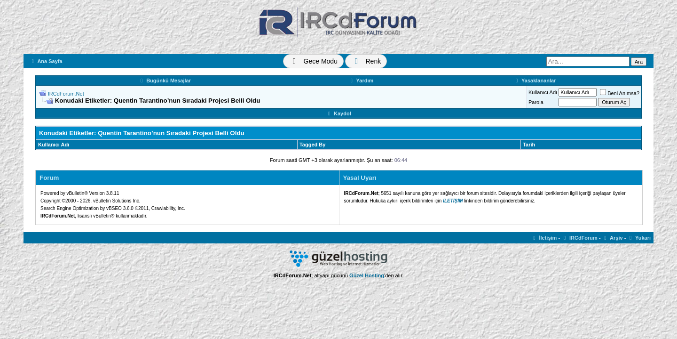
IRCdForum (579, 238)
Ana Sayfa (46, 61)
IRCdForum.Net (66, 94)
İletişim (544, 238)
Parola (535, 102)
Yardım (360, 80)
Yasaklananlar (534, 80)
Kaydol (338, 113)
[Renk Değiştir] (366, 61)
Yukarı (639, 238)
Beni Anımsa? (619, 93)
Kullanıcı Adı (542, 92)
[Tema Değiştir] (313, 61)
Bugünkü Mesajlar (164, 80)
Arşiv (612, 238)
